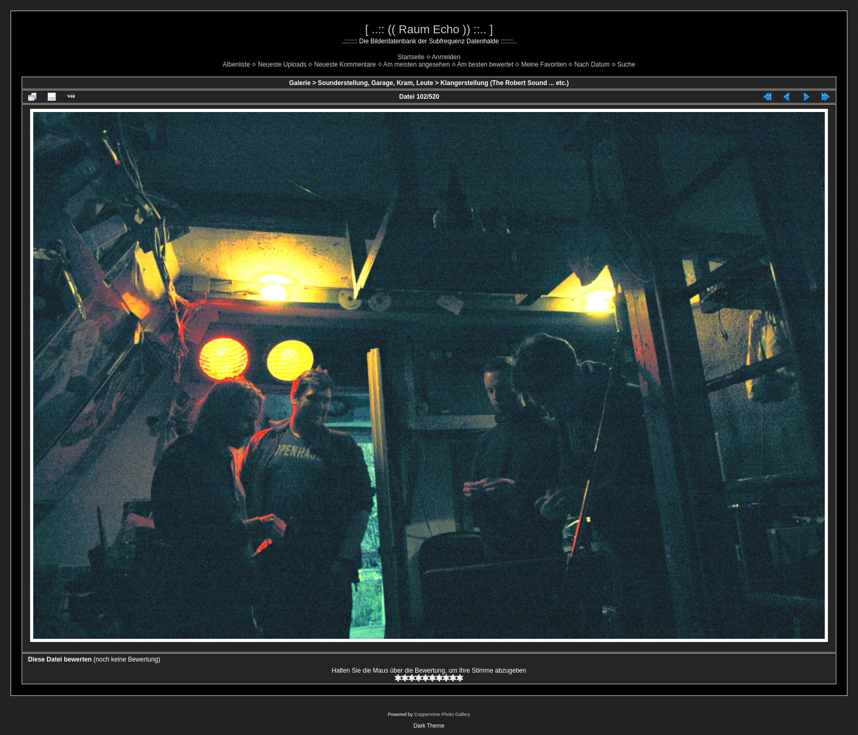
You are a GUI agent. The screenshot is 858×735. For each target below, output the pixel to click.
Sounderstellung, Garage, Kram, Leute (375, 83)
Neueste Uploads (282, 64)
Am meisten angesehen (416, 64)
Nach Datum (592, 64)
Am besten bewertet (485, 64)
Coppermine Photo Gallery (442, 714)
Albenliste (236, 64)
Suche (626, 64)
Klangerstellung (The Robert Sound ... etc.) (505, 83)
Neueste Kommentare (345, 64)
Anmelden (446, 57)
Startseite (411, 57)
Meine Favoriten (544, 64)
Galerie (300, 83)
